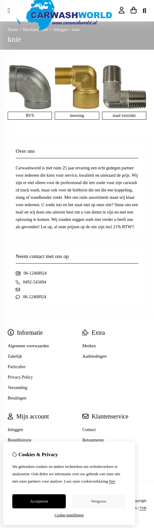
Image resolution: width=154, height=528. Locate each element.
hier (112, 481)
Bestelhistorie (19, 440)
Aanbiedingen (94, 356)
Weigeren (98, 501)
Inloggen (15, 429)
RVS (30, 115)
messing (77, 115)
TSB (143, 508)
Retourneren (93, 440)
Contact (89, 429)
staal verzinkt (124, 115)
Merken (89, 346)
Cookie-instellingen (69, 515)
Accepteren (39, 501)
